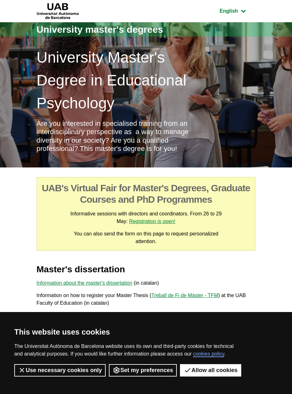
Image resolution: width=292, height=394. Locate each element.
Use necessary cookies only (60, 370)
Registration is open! (152, 221)
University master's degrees (99, 29)
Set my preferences (143, 370)
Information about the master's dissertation (84, 283)
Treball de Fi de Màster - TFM (184, 295)
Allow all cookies (210, 370)
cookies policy (208, 354)
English (237, 10)
